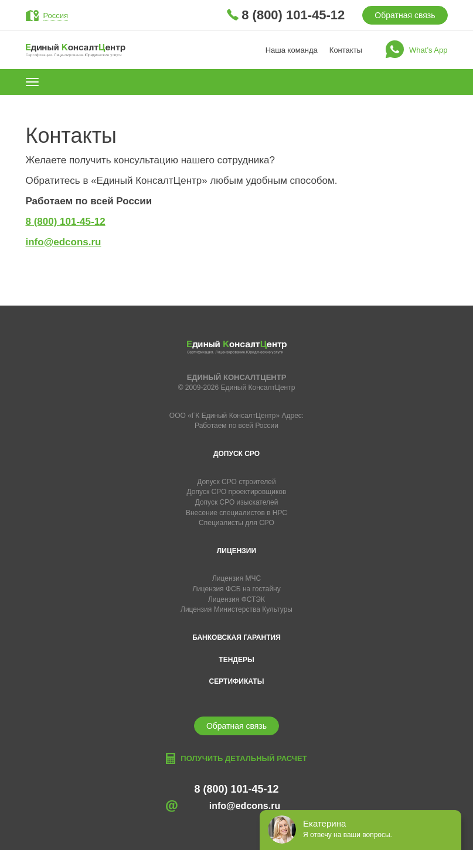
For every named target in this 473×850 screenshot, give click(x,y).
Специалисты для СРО (236, 523)
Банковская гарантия (236, 637)
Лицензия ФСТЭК (236, 599)
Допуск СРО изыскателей (236, 502)
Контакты (345, 50)
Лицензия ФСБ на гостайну (236, 589)
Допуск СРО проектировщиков (237, 492)
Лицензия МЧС (236, 578)
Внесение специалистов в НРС (236, 513)
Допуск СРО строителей (236, 482)
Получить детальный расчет (244, 758)
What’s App (428, 50)
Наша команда (292, 50)
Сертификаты (236, 681)
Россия (56, 15)
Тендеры (236, 660)
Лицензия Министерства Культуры (236, 609)
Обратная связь (405, 15)
